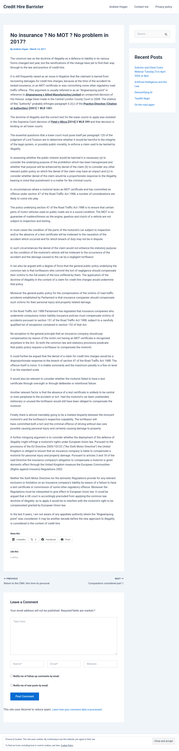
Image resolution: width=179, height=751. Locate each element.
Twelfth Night (143, 98)
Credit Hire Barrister (23, 6)
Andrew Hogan (122, 6)
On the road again (145, 104)
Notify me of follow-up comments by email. (36, 676)
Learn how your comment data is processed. (79, 710)
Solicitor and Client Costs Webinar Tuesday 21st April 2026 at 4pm (151, 71)
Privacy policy (164, 6)
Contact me (143, 6)
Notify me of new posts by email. (30, 686)
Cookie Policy (67, 745)
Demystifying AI (144, 92)
